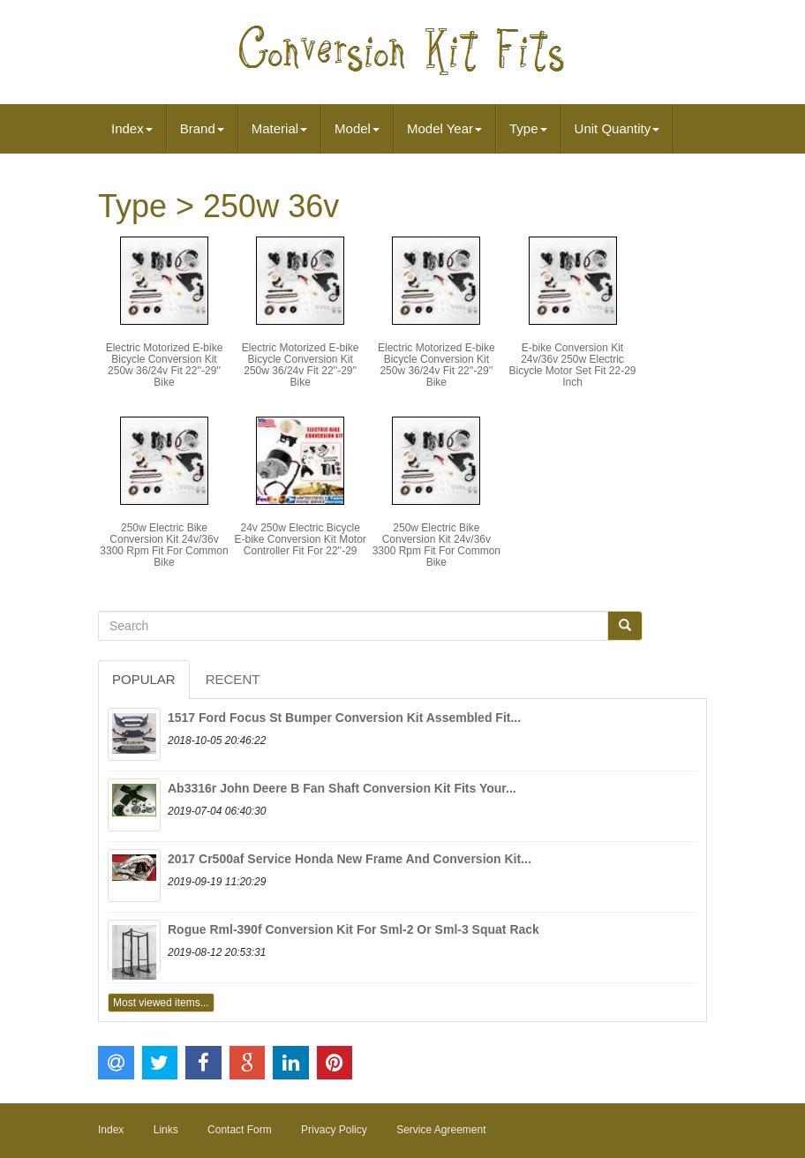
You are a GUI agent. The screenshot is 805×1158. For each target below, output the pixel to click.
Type (528, 128)
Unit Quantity (617, 128)
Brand (202, 128)
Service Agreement (440, 1130)
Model (357, 128)
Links (166, 1130)
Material (279, 128)
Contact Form (239, 1130)
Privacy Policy (334, 1130)
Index (132, 128)
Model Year (444, 128)
